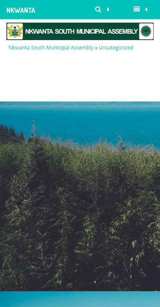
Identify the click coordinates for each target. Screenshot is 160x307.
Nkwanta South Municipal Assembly (21, 12)
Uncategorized (116, 47)
